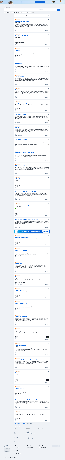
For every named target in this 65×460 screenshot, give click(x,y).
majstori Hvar (28, 437)
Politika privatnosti (13, 457)
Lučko (15, 438)
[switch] (48, 15)
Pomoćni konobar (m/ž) (21, 250)
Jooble (59, 457)
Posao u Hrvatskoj (18, 453)
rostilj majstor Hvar (28, 431)
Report (47, 30)
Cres (14, 441)
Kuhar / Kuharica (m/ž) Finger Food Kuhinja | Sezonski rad (29, 205)
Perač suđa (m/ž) (19, 76)
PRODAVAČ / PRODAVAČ (21, 139)
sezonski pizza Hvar (29, 436)
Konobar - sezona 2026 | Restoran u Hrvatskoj (26, 219)
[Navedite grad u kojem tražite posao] (34, 9)
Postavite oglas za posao (39, 1)
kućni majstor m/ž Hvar (29, 429)
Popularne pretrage (17, 426)
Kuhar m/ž (17, 179)
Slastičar (17, 50)
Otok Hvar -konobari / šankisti (22, 237)
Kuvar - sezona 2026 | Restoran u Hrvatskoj (26, 191)
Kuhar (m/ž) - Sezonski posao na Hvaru (24, 152)
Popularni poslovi (40, 429)
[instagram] (55, 446)
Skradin (15, 433)
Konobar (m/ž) (18, 263)
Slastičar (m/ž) (19, 63)
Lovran (15, 436)
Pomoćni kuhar (19, 329)
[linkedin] (59, 446)
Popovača (15, 429)
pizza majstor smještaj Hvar (30, 438)
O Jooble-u (17, 447)
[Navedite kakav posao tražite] (13, 9)
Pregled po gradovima (41, 431)
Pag (14, 432)
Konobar (17, 276)
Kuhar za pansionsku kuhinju (22, 165)
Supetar (15, 431)
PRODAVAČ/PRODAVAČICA (22, 114)
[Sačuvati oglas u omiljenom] (48, 20)
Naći (58, 9)
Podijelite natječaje (30, 447)
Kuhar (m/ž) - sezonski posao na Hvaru (24, 103)
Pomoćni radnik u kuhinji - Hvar (23, 303)
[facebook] (53, 446)
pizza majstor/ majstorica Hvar (30, 433)
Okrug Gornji (16, 437)
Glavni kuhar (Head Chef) (21, 35)
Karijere (16, 450)
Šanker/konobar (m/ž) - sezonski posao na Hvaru (27, 359)
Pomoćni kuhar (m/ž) (20, 290)
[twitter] (57, 446)
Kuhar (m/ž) (18, 127)
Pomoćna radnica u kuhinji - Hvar (23, 345)
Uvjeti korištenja (6, 457)
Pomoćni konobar (19, 373)
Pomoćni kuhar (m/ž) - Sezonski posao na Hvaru (27, 413)
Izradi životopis (45, 231)
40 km (41, 9)
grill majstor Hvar (28, 432)
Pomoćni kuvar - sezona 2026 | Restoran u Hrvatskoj (28, 400)
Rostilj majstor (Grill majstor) (22, 21)
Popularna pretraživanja (42, 447)
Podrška (16, 451)
